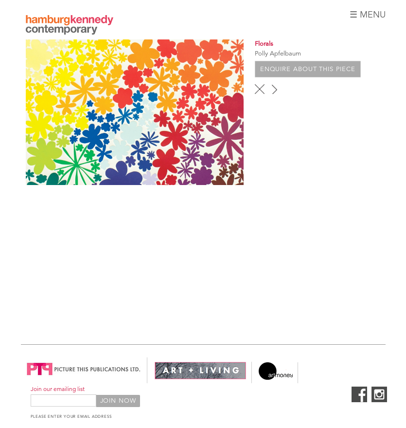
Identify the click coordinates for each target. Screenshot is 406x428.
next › (274, 89)
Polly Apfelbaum (278, 53)
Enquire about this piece (307, 69)
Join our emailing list (58, 388)
